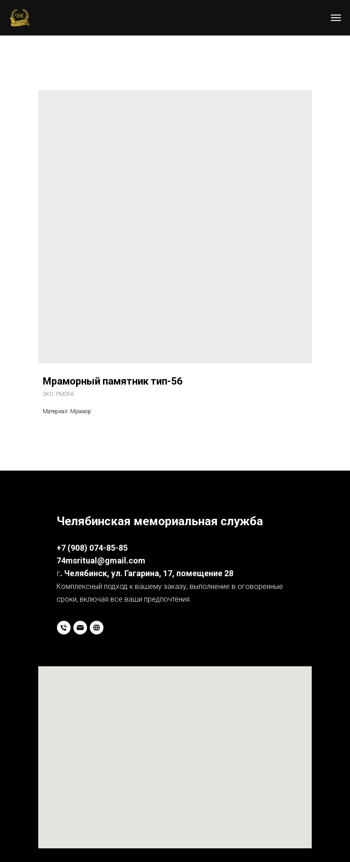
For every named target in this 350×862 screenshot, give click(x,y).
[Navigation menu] (336, 18)
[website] (96, 627)
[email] (80, 627)
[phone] (64, 627)
